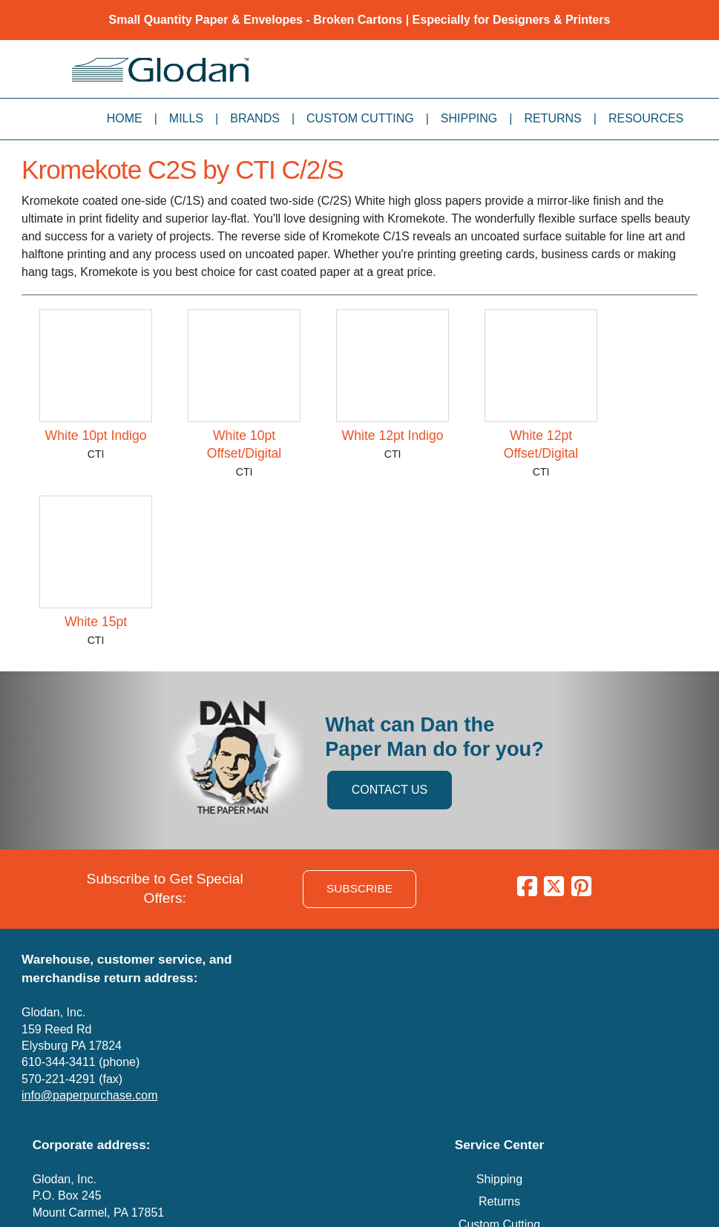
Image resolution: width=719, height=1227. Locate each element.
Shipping (469, 118)
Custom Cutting (360, 118)
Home (124, 118)
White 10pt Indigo (96, 435)
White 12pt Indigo (393, 435)
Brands (255, 118)
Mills (186, 118)
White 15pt (96, 621)
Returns (552, 118)
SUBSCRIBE (359, 888)
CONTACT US (390, 789)
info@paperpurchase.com (89, 1095)
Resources (645, 118)
